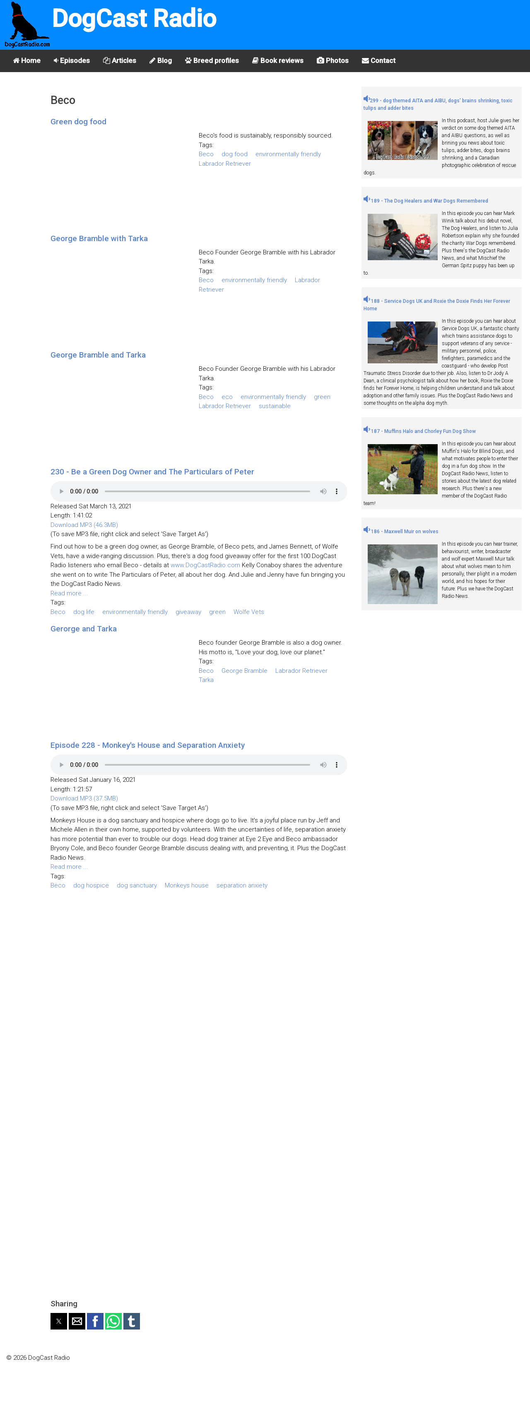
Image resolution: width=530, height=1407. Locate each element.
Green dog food (78, 121)
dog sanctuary (137, 885)
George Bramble (244, 670)
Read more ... (69, 593)
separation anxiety (242, 885)
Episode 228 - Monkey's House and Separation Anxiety (148, 745)
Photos (333, 60)
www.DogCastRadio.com (205, 565)
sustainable (275, 406)
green (322, 397)
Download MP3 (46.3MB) (84, 525)
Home (27, 60)
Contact (378, 60)
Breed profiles (212, 60)
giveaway (188, 612)
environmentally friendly (288, 154)
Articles (119, 60)
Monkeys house (187, 885)
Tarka (206, 680)
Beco (206, 154)
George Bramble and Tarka (98, 355)
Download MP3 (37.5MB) (84, 798)
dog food (235, 154)
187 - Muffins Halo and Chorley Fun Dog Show (420, 431)
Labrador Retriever (225, 163)
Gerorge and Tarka (84, 628)
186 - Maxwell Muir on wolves (401, 531)
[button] (59, 1321)
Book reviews (278, 60)
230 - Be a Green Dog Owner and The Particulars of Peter (152, 471)
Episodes (72, 60)
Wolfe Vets (249, 612)
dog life (83, 612)
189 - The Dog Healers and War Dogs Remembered (426, 201)
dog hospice (91, 885)
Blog (160, 60)
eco (227, 397)
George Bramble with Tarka (99, 238)
